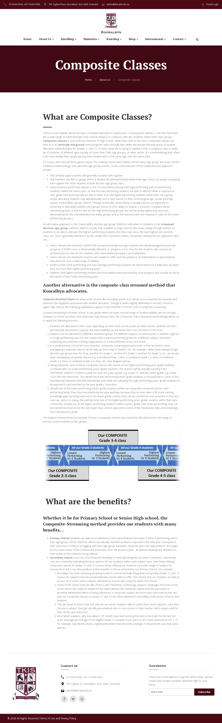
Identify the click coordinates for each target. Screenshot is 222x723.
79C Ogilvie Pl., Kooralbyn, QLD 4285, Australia (93, 683)
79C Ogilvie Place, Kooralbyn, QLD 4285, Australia (73, 4)
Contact (178, 39)
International (154, 39)
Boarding (112, 39)
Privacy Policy (68, 718)
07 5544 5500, (74, 677)
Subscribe (204, 692)
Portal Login (212, 4)
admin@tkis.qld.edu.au (117, 4)
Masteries (90, 39)
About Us (45, 39)
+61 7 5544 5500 (93, 677)
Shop (132, 39)
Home (27, 39)
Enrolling (67, 39)
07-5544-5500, (16, 4)
